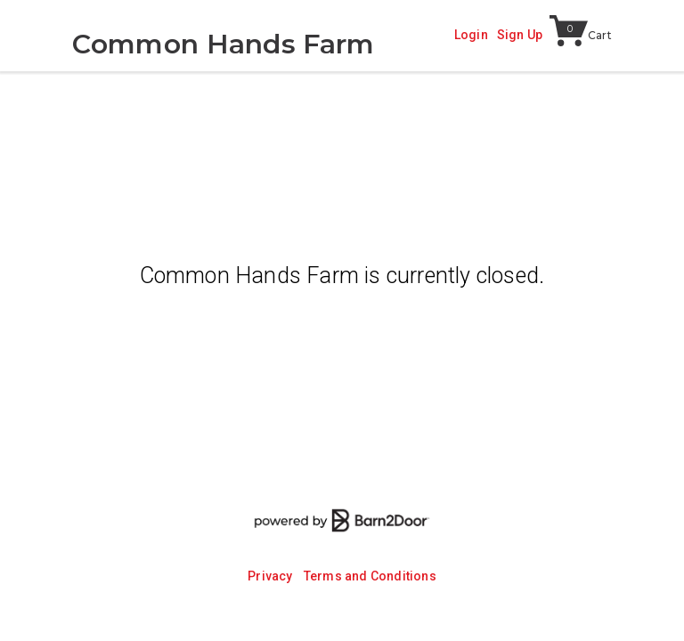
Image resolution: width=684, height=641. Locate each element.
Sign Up (519, 35)
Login (471, 35)
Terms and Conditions (370, 576)
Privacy (270, 576)
